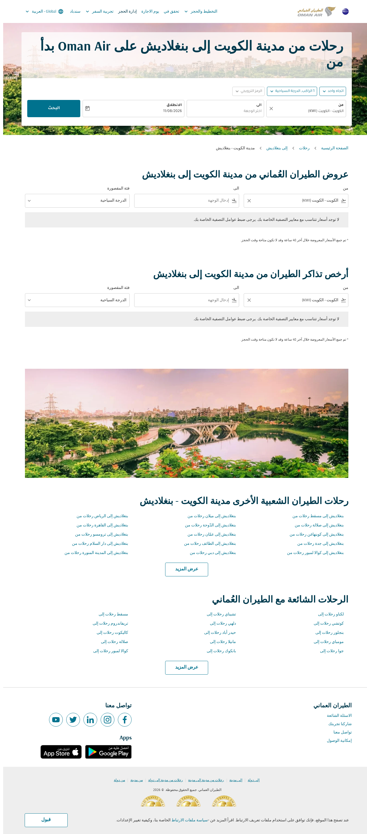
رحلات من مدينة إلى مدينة (203, 780)
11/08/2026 (169, 111)
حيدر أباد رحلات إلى (217, 633)
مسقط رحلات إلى (110, 614)
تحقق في (168, 11)
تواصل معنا (339, 732)
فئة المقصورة (115, 188)
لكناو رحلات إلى (328, 614)
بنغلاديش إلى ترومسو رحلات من (98, 534)
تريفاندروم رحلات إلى (107, 623)
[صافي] (267, 108)
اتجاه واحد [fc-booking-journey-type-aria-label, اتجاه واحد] (332, 91)
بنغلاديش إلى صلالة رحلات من (316, 525)
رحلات (301, 148)
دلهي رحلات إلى (220, 623)
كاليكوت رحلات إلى (109, 633)
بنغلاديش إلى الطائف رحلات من (207, 544)
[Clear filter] (246, 200)
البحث (51, 108)
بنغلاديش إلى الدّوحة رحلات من (207, 525)
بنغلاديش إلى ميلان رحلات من (208, 516)
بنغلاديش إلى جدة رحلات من (317, 544)
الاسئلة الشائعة (336, 716)
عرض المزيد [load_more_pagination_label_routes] (183, 569)
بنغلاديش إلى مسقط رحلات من (315, 516)
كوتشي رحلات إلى (326, 623)
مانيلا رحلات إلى (220, 642)
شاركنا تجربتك (337, 724)
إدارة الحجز (124, 11)
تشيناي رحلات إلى (218, 614)
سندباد (72, 11)
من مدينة (133, 780)
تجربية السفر (95, 11)
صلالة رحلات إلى (111, 642)
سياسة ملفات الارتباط (186, 820)
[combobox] (306, 112)
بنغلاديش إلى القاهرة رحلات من (99, 525)
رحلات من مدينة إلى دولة (162, 780)
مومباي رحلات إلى (326, 642)
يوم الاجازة (147, 11)
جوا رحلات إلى (329, 651)
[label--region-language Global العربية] (40, 11)
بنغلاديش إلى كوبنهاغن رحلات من (313, 534)
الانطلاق (171, 105)
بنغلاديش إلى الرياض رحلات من (99, 516)
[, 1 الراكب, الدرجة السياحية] (291, 91)
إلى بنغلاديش (273, 148)
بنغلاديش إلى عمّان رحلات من (208, 534)
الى (255, 105)
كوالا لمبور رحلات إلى (107, 651)
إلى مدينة (232, 780)
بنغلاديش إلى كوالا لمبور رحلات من (312, 553)
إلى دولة (250, 780)
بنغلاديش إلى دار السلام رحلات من (97, 544)
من (337, 105)
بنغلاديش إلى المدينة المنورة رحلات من (93, 553)
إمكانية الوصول (336, 741)
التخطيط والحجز (196, 11)
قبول (43, 820)
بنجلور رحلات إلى (326, 633)
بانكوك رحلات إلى (218, 651)
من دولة (116, 780)
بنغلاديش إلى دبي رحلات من (210, 553)
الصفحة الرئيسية (331, 148)
